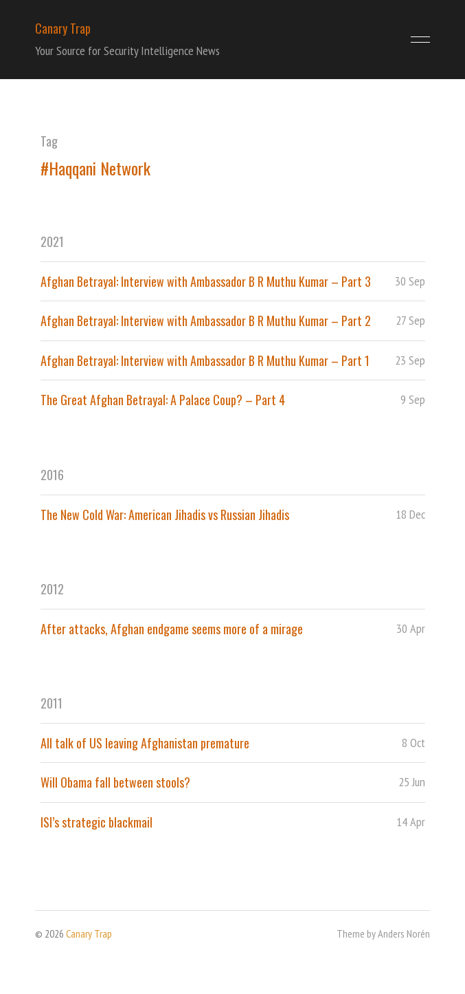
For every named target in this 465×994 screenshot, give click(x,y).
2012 (52, 589)
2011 (52, 703)
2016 (52, 475)
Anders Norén (404, 933)
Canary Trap (63, 28)
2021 (52, 241)
